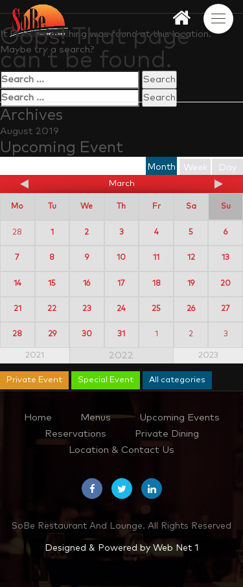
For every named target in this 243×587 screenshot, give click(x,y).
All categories (177, 380)
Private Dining (167, 434)
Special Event (105, 380)
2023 (208, 355)
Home (38, 417)
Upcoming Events (179, 417)
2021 (34, 355)
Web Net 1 (175, 548)
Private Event (34, 380)
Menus (95, 417)
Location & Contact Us (121, 450)
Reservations (75, 434)
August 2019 (29, 131)
